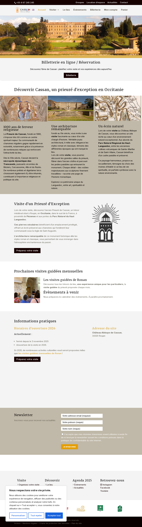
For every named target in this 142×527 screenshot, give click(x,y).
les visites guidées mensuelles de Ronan (39, 353)
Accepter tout (54, 515)
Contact (124, 3)
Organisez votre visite (28, 484)
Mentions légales (30, 523)
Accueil (42, 10)
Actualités (112, 3)
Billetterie (95, 10)
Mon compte (110, 10)
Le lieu (66, 10)
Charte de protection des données (54, 523)
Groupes (80, 3)
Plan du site (77, 523)
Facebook (105, 487)
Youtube (104, 491)
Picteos (17, 523)
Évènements (80, 10)
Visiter (52, 10)
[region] (36, 503)
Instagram (106, 484)
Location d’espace (96, 3)
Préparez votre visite (27, 250)
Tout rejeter (36, 515)
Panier (124, 10)
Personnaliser (18, 515)
